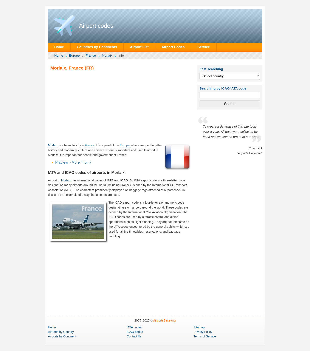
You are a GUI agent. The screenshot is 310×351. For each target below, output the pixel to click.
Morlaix (107, 55)
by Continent (62, 336)
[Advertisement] (119, 107)
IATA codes (134, 327)
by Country (61, 332)
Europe (74, 55)
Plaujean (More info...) (73, 162)
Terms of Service (205, 336)
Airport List (139, 47)
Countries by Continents (97, 47)
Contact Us (134, 336)
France (91, 55)
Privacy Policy (203, 332)
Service (203, 47)
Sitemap (199, 327)
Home (59, 47)
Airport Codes (172, 47)
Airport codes (96, 26)
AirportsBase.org (164, 320)
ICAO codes (135, 332)
